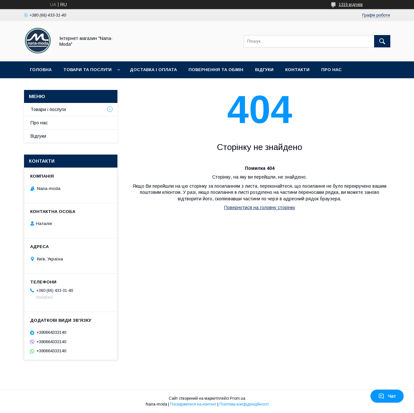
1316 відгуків (351, 4)
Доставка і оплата (153, 69)
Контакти (297, 69)
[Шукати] (382, 41)
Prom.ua (237, 398)
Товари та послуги (87, 69)
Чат (387, 396)
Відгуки (264, 69)
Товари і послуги (48, 109)
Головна (41, 69)
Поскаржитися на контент (193, 404)
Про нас (331, 69)
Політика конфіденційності (244, 404)
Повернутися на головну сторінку (259, 207)
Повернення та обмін (216, 69)
